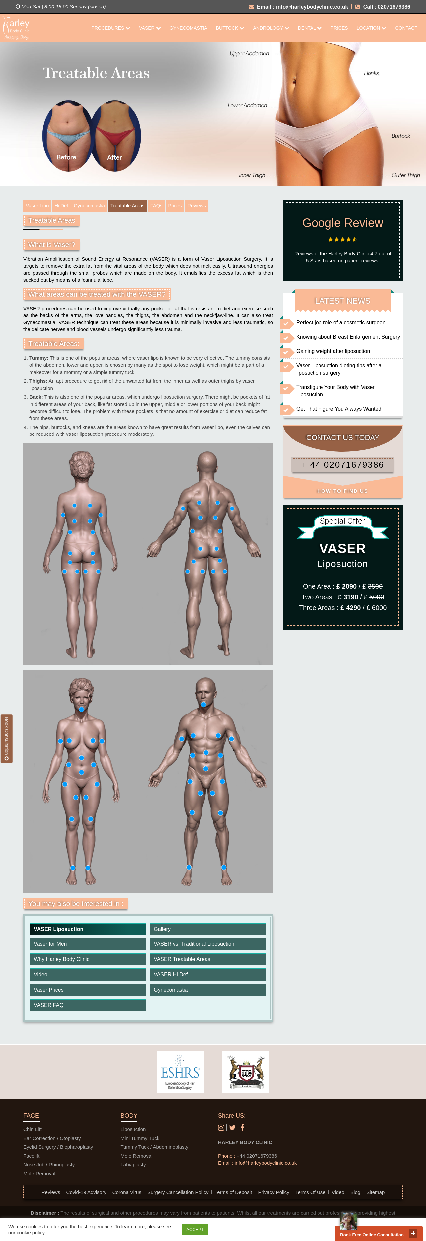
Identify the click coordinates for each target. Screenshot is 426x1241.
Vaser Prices (49, 991)
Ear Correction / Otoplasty (52, 1140)
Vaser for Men (50, 945)
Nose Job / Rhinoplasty (49, 1166)
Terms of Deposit (233, 1194)
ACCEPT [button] (195, 1229)
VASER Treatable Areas (182, 961)
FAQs (170, 206)
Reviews (216, 206)
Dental (310, 28)
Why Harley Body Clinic (61, 961)
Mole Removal (39, 1175)
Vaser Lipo (38, 206)
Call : (365, 7)
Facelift (31, 1157)
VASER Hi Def (171, 976)
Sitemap (375, 1194)
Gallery (162, 930)
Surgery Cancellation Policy (177, 1194)
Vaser (150, 28)
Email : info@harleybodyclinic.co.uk (298, 7)
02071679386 (394, 7)
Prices (339, 28)
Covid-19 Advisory (86, 1194)
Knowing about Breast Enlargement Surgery (348, 337)
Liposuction (133, 1131)
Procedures (110, 28)
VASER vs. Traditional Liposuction (194, 945)
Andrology (271, 28)
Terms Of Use (310, 1194)
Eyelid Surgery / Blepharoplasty (58, 1148)
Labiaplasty (133, 1166)
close (413, 1233)
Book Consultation (6, 738)
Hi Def (65, 206)
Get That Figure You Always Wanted (338, 409)
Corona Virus (126, 1194)
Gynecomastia (188, 28)
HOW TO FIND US (342, 491)
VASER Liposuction (58, 930)
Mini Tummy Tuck (140, 1140)
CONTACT (406, 28)
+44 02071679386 (257, 1157)
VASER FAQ (49, 1007)
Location (371, 28)
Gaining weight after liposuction (333, 351)
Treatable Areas (138, 206)
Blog (355, 1194)
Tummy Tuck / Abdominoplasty (155, 1148)
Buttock (230, 28)
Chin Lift (32, 1131)
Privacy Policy (273, 1194)
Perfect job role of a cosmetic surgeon (341, 322)
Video (40, 976)
